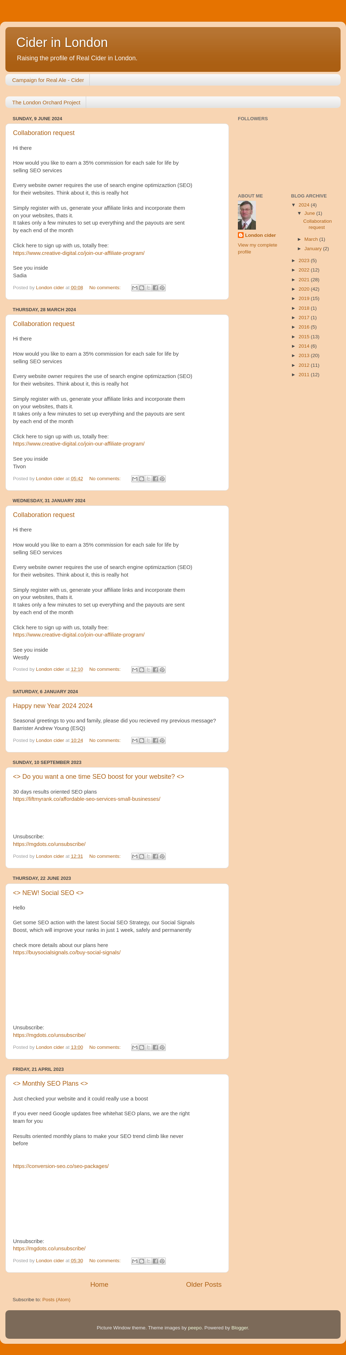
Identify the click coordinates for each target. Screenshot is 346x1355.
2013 (304, 355)
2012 (304, 365)
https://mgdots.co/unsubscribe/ (49, 844)
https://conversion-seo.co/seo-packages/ (61, 1166)
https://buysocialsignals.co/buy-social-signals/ (67, 952)
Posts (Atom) (57, 1299)
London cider (260, 235)
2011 (304, 374)
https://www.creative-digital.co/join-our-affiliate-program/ (79, 253)
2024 (304, 205)
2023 (304, 260)
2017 (304, 317)
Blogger (239, 1327)
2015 (304, 336)
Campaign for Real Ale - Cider (48, 80)
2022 (304, 270)
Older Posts (204, 1284)
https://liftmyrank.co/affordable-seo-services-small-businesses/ (86, 799)
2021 (304, 279)
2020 (304, 289)
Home (99, 1284)
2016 (304, 327)
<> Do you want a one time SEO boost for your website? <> (98, 776)
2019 (304, 298)
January (314, 248)
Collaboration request (44, 132)
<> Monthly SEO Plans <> (50, 1083)
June (310, 213)
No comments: (105, 287)
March (312, 239)
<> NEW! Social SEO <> (48, 892)
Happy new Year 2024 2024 (53, 705)
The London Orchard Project (46, 102)
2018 (304, 308)
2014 (304, 346)
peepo (195, 1327)
